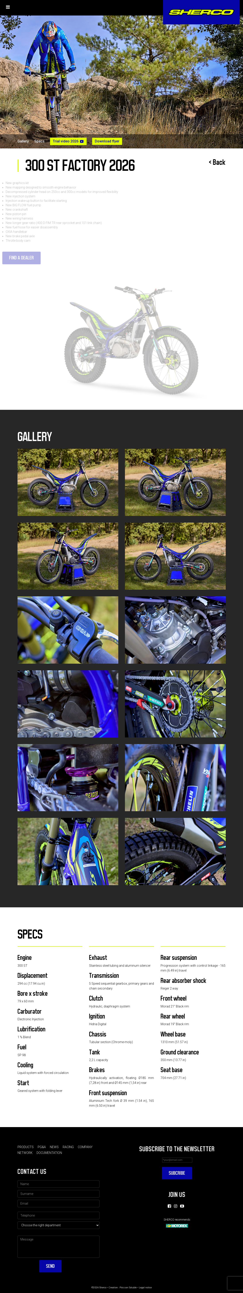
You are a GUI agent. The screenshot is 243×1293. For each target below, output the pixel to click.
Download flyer (107, 141)
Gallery (23, 141)
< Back (217, 162)
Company (85, 1147)
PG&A (42, 1147)
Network (25, 1153)
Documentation (49, 1153)
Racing (68, 1147)
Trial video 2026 (68, 141)
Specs (39, 141)
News (54, 1147)
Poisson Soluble (128, 1287)
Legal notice (145, 1287)
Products (25, 1147)
